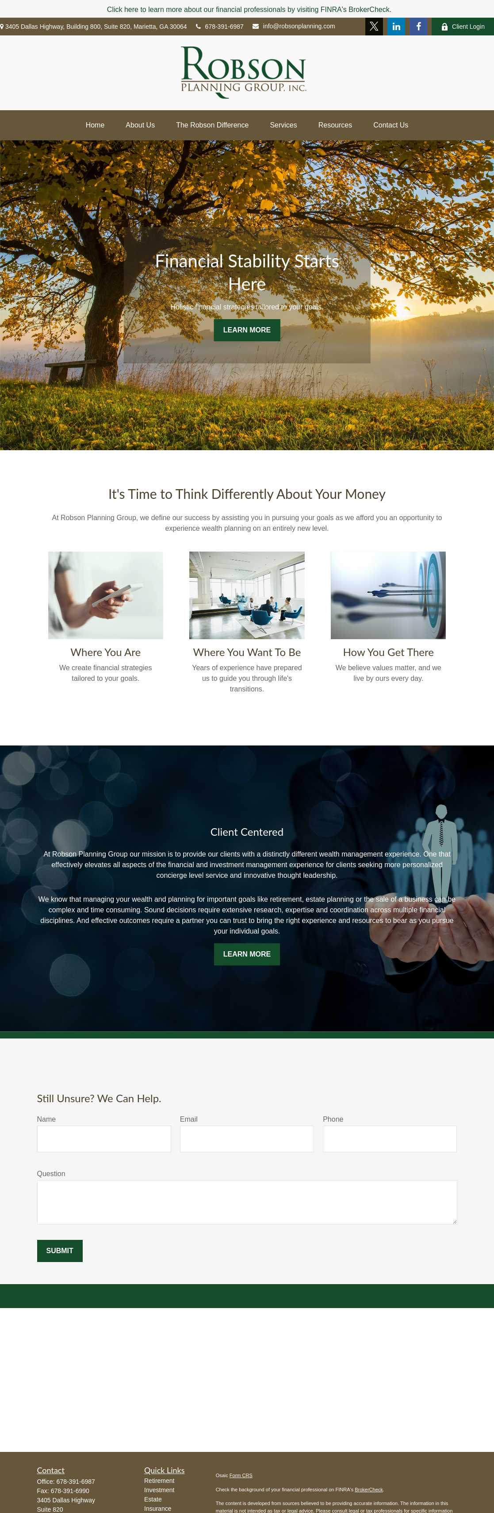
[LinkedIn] (396, 26)
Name (46, 1119)
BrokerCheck (369, 1489)
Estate (153, 1499)
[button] (95, 125)
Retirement (159, 1480)
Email (189, 1119)
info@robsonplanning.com (294, 26)
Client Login (463, 27)
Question (51, 1173)
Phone (333, 1119)
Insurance (157, 1508)
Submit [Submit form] (59, 1250)
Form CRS (241, 1475)
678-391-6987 (220, 26)
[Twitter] (374, 26)
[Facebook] (418, 26)
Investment (159, 1490)
